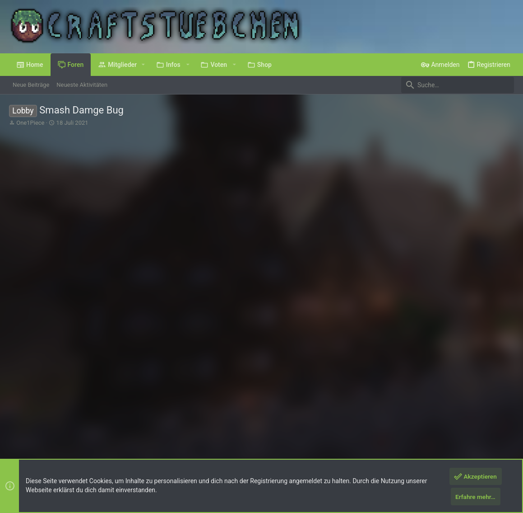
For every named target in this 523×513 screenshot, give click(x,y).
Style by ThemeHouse (187, 443)
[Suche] (457, 85)
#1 (506, 167)
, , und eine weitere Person (160, 314)
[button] (143, 64)
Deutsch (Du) (32, 421)
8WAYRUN (117, 451)
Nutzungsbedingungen (360, 421)
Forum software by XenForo (82, 443)
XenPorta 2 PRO (30, 451)
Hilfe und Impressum (461, 421)
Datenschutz (411, 421)
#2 (506, 262)
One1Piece (30, 122)
